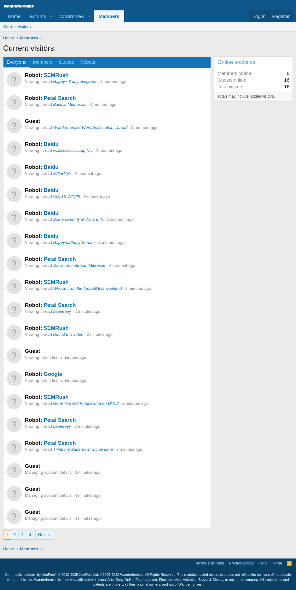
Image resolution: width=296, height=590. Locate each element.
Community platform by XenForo (52, 574)
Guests (66, 62)
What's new (72, 16)
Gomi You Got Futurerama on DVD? (86, 403)
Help (262, 563)
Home (14, 16)
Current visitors (17, 26)
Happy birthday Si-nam (74, 242)
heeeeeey (62, 311)
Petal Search (60, 98)
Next (42, 534)
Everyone (16, 62)
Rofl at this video (68, 334)
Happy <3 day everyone (74, 81)
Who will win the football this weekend (87, 288)
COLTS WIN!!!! (66, 196)
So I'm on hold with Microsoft (79, 265)
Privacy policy (241, 563)
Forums (38, 16)
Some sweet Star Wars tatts (78, 219)
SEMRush (56, 75)
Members (109, 16)
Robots (87, 62)
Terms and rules (209, 563)
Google (53, 374)
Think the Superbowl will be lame (83, 449)
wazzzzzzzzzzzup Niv (72, 150)
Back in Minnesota (69, 104)
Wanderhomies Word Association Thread (90, 127)
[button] (51, 16)
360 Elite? (62, 173)
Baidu (51, 144)
